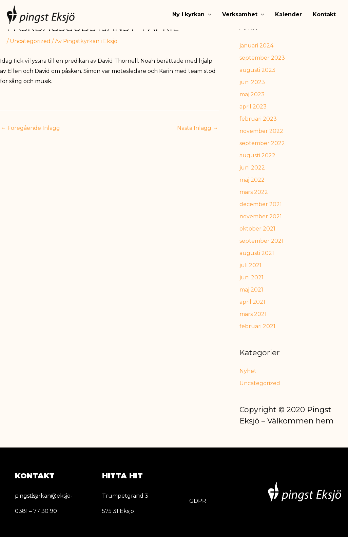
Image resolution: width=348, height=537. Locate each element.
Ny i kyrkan (188, 15)
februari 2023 (258, 119)
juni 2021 (251, 277)
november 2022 (261, 131)
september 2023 (262, 58)
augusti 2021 (256, 253)
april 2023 (253, 106)
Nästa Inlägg (197, 128)
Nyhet (247, 371)
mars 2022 (253, 192)
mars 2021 (253, 314)
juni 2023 (252, 82)
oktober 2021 (257, 228)
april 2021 (252, 302)
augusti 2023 (257, 70)
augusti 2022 (257, 155)
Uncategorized (30, 41)
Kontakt (324, 15)
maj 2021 (251, 289)
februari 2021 (257, 326)
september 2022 (262, 143)
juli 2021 (250, 265)
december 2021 (260, 204)
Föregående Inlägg (30, 128)
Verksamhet (239, 15)
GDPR (197, 501)
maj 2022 (252, 180)
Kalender (288, 15)
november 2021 (260, 216)
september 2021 (261, 241)
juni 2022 (252, 167)
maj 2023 (252, 94)
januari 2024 (256, 45)
